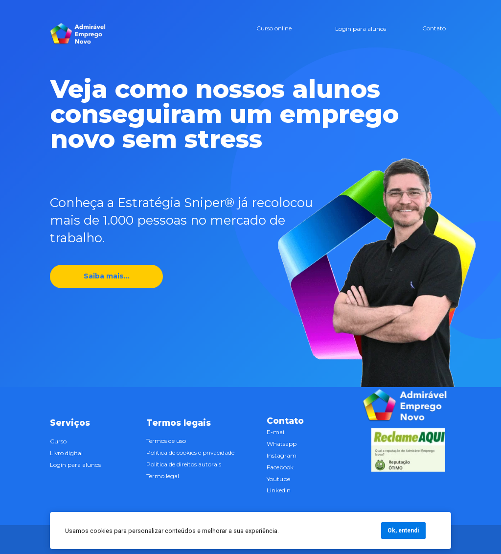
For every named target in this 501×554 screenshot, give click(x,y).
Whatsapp (281, 443)
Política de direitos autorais (183, 464)
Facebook (280, 466)
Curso (58, 441)
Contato (434, 28)
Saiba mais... (107, 276)
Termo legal (162, 476)
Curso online (273, 28)
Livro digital (66, 453)
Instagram (281, 455)
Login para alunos (360, 28)
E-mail (276, 432)
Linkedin (279, 490)
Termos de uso (166, 440)
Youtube (278, 478)
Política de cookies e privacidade (190, 452)
